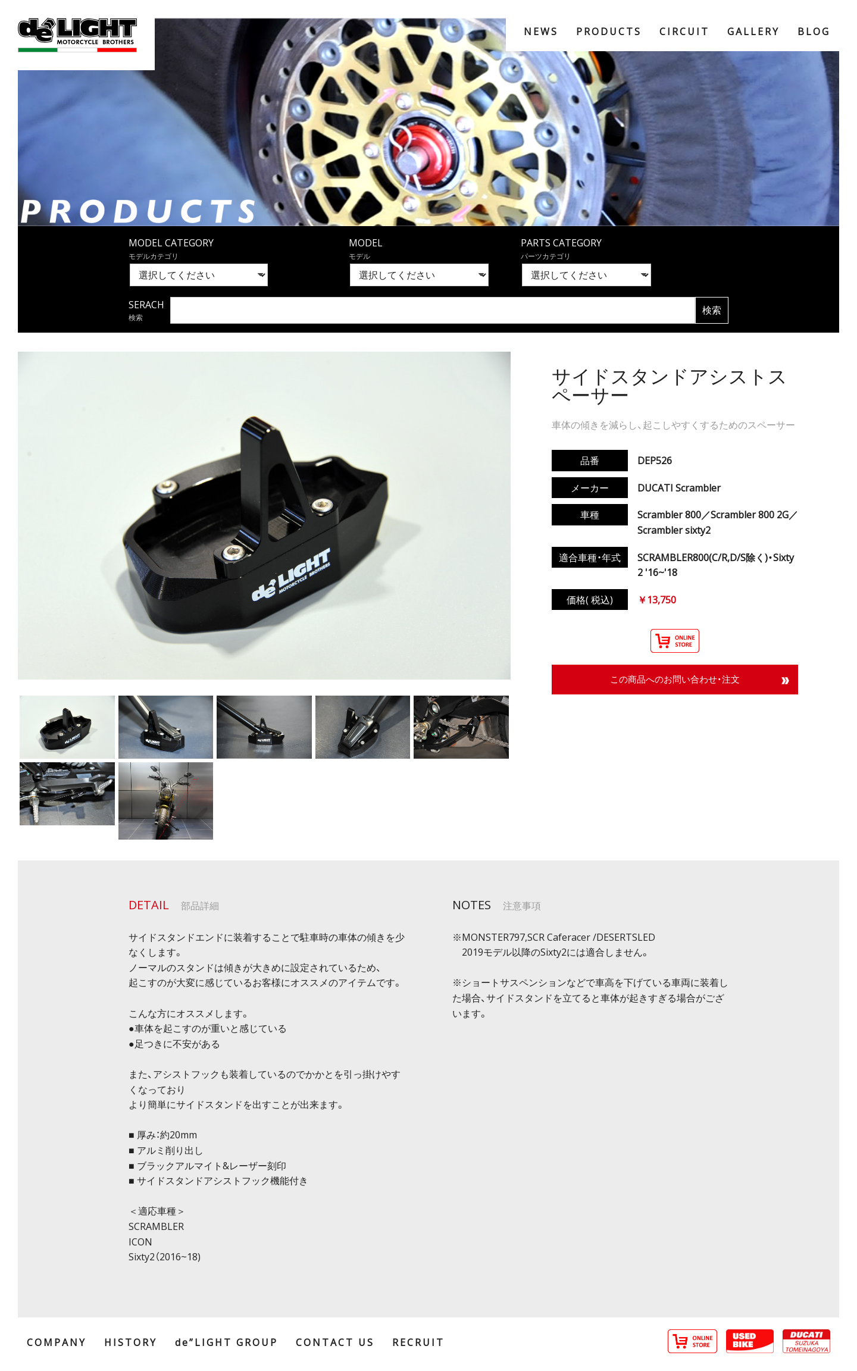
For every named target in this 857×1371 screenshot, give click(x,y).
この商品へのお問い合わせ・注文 (675, 679)
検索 (711, 310)
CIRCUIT (684, 31)
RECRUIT (418, 1342)
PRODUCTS (609, 31)
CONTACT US (335, 1342)
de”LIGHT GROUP (226, 1342)
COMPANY (56, 1342)
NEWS (541, 31)
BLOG (813, 31)
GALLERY (753, 31)
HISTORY (130, 1342)
